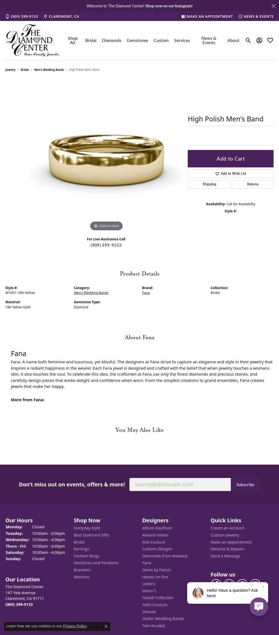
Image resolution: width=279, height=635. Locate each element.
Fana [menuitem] (146, 562)
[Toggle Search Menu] (248, 40)
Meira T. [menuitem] (149, 590)
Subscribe (245, 484)
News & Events (208, 40)
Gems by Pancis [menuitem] (156, 569)
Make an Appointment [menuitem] (231, 542)
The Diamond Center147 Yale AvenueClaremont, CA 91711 (24, 595)
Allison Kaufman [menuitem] (157, 528)
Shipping (209, 184)
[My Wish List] (270, 40)
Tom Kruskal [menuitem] (153, 625)
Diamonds (111, 40)
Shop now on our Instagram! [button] (169, 5)
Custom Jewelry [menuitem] (225, 535)
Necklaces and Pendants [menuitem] (96, 562)
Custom (161, 40)
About (233, 40)
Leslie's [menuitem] (148, 583)
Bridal (90, 40)
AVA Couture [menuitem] (153, 542)
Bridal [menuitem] (79, 542)
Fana (146, 292)
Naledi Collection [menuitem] (157, 597)
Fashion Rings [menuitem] (86, 556)
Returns (253, 184)
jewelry (10, 70)
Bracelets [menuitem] (82, 569)
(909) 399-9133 (106, 245)
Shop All (73, 40)
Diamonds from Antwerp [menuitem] (165, 556)
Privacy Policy (74, 626)
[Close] (273, 6)
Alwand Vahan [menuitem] (155, 535)
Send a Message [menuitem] (225, 556)
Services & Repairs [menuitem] (227, 549)
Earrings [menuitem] (81, 549)
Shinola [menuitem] (149, 611)
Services (182, 40)
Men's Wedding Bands (49, 70)
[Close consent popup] (106, 626)
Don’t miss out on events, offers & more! (72, 484)
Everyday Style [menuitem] (87, 528)
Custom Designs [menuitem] (157, 549)
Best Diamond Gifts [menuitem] (91, 535)
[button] (36, 520)
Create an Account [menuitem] (227, 528)
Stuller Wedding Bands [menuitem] (163, 618)
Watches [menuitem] (81, 576)
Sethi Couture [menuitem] (154, 604)
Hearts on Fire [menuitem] (155, 576)
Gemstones (137, 40)
